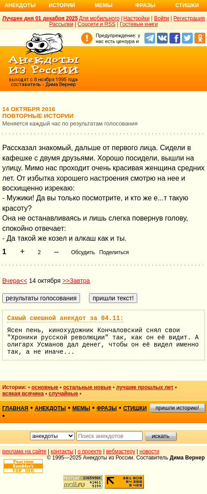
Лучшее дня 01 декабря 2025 (40, 18)
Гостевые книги (139, 24)
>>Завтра (76, 280)
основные (44, 387)
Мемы (104, 5)
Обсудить (83, 252)
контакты (62, 451)
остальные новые (87, 387)
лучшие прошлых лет (144, 387)
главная (15, 408)
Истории (62, 5)
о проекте (90, 451)
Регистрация (189, 18)
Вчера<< (14, 280)
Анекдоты (20, 5)
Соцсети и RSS (97, 24)
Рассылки (61, 24)
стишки (135, 408)
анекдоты (50, 408)
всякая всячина (23, 393)
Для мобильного (99, 18)
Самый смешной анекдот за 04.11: (65, 318)
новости (149, 451)
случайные (63, 393)
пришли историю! (177, 408)
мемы (81, 408)
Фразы (145, 5)
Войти (161, 18)
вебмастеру (120, 451)
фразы (107, 408)
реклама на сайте (24, 451)
